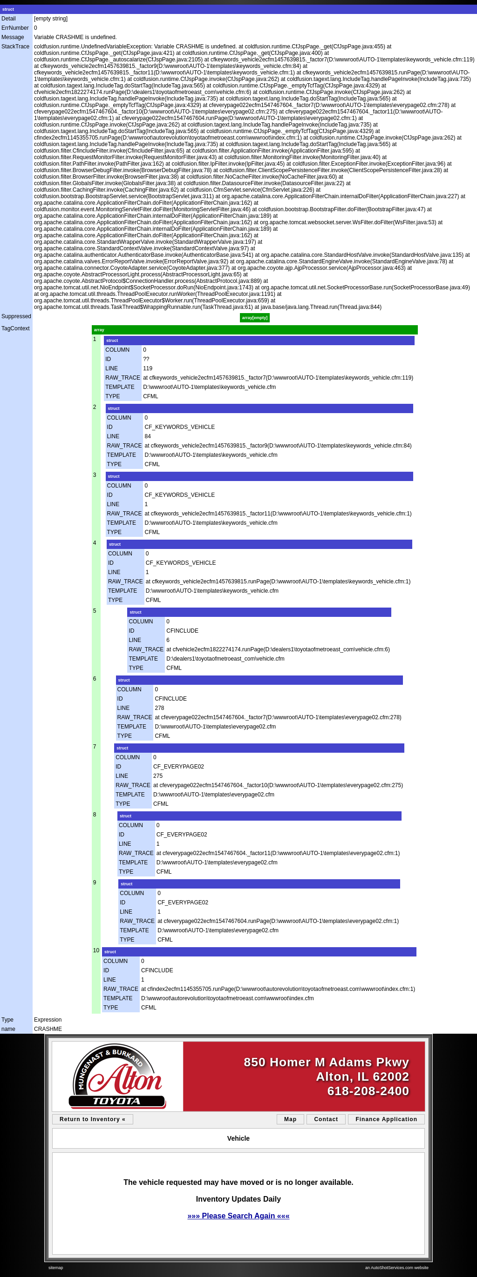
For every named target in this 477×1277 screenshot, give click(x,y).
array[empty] (255, 317)
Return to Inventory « (93, 1119)
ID (108, 359)
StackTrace (15, 46)
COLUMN (117, 350)
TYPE (112, 396)
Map (290, 1119)
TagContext (15, 328)
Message (12, 37)
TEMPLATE (119, 387)
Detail (8, 18)
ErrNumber (15, 28)
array (99, 330)
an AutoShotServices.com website (397, 1267)
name (8, 1029)
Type (7, 1019)
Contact (326, 1119)
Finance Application (386, 1119)
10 (96, 950)
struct (8, 9)
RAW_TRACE (122, 377)
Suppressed (16, 316)
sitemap (55, 1267)
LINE (111, 368)
